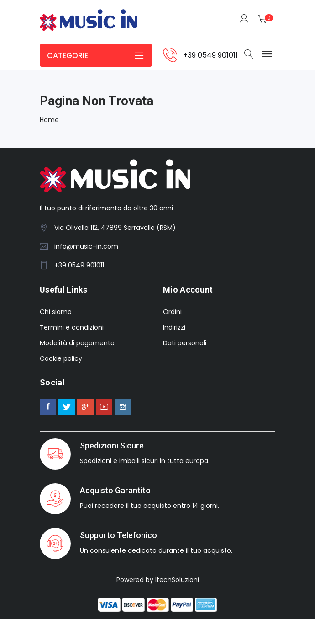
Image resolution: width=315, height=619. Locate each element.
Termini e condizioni (72, 327)
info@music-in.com (86, 246)
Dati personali (184, 342)
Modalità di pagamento (77, 342)
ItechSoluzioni (177, 579)
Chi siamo (56, 311)
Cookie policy (61, 358)
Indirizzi (174, 327)
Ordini (172, 311)
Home (49, 119)
